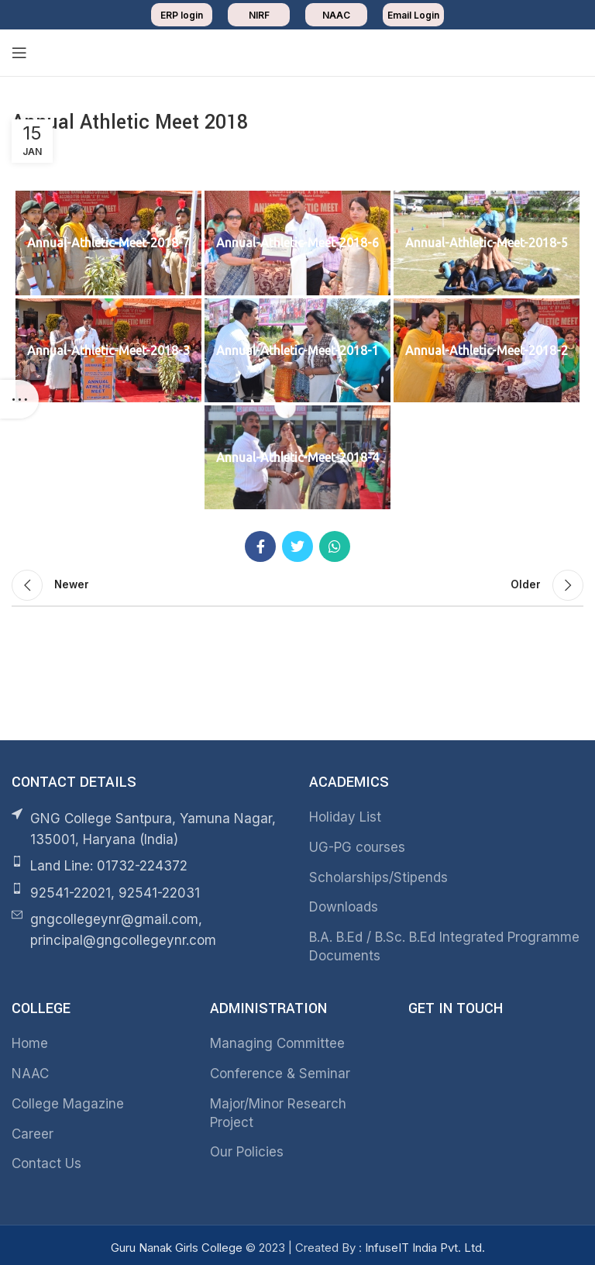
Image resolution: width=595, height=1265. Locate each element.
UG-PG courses (357, 847)
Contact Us (46, 1163)
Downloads (343, 907)
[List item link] (149, 866)
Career (32, 1134)
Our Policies (247, 1152)
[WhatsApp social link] (334, 546)
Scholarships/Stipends (378, 877)
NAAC (30, 1073)
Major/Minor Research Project (278, 1113)
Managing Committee (277, 1043)
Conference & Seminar (280, 1073)
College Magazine (68, 1104)
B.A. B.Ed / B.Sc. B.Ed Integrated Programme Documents (444, 946)
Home (30, 1043)
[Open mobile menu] (19, 52)
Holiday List (345, 817)
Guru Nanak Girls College (178, 1247)
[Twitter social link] (297, 546)
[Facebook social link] (260, 546)
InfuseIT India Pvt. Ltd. (425, 1247)
